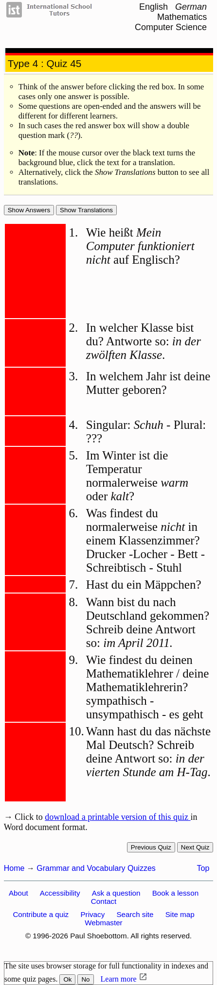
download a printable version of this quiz (117, 817)
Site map (180, 914)
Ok (67, 979)
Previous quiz (151, 847)
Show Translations (86, 210)
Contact (103, 901)
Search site (134, 914)
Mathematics (182, 17)
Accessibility (60, 893)
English (153, 7)
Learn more (119, 979)
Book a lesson (175, 893)
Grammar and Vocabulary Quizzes (96, 868)
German (191, 7)
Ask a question (116, 893)
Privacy (92, 914)
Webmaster (103, 922)
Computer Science (171, 27)
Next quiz (195, 847)
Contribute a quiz (41, 914)
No (85, 979)
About (18, 893)
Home (14, 868)
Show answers (29, 210)
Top (203, 868)
